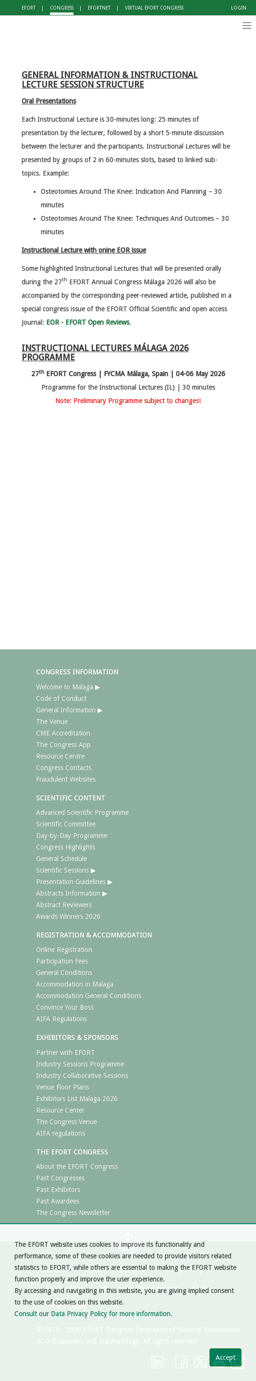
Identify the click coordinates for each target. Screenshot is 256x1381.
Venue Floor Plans (62, 1087)
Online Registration (64, 949)
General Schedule (61, 858)
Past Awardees (57, 1201)
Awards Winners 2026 (68, 916)
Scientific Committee (66, 824)
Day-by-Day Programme (71, 835)
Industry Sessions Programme (80, 1064)
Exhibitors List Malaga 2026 (77, 1098)
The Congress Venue (66, 1122)
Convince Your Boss (65, 1007)
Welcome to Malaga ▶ (68, 687)
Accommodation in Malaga (74, 984)
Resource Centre (60, 756)
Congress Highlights (65, 847)
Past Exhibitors (58, 1189)
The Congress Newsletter (73, 1212)
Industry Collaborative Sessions (82, 1075)
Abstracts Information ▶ (72, 893)
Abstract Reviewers (64, 905)
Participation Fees (62, 961)
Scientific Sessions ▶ (66, 870)
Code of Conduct (61, 698)
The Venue (52, 721)
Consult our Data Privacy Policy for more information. (93, 1314)
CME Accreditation (63, 733)
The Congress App (63, 744)
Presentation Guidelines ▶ (74, 882)
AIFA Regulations (61, 1019)
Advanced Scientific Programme (82, 812)
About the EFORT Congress (77, 1166)
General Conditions (64, 972)
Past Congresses (60, 1178)
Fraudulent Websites (66, 779)
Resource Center (60, 1110)
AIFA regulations (60, 1133)
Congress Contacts (63, 768)
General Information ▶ (69, 710)
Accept (225, 1357)
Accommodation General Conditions (88, 996)
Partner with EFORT (65, 1052)
